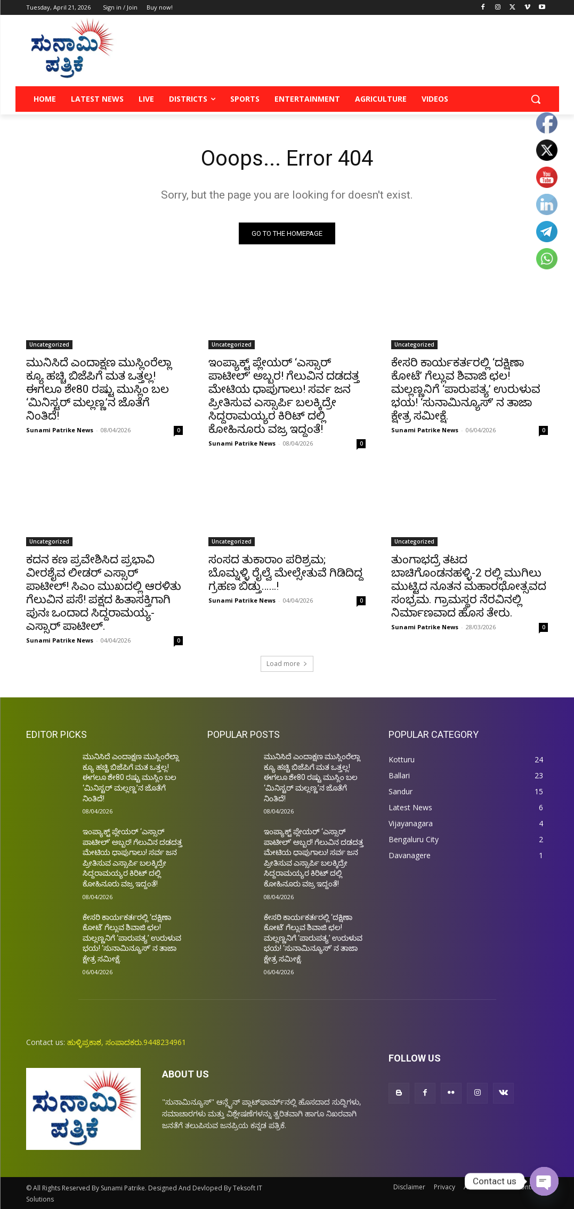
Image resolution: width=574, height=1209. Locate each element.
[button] (535, 99)
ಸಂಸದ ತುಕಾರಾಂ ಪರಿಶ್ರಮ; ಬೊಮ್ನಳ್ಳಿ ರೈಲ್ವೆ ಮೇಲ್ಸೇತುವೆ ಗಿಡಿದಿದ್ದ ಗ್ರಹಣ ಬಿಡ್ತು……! (285, 573)
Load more (287, 663)
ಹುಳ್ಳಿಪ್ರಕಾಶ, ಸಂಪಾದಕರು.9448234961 (126, 1042)
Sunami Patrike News (59, 430)
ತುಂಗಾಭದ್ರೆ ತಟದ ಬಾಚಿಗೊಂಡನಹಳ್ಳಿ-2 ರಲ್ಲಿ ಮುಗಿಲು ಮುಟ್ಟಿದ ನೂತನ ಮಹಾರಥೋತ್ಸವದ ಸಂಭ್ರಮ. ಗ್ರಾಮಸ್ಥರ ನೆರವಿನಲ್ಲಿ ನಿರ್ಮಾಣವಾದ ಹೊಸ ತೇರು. (468, 586)
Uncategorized (49, 345)
